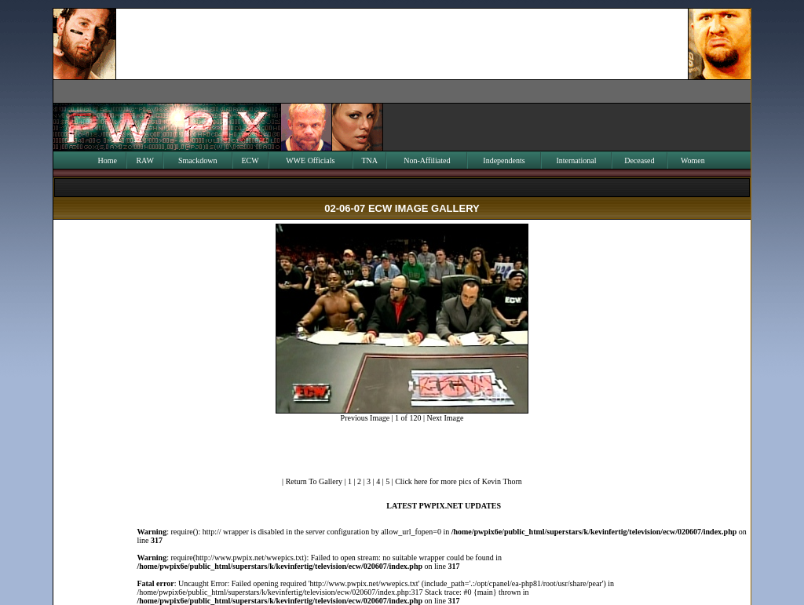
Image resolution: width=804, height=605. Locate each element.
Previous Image (365, 418)
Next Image (444, 418)
